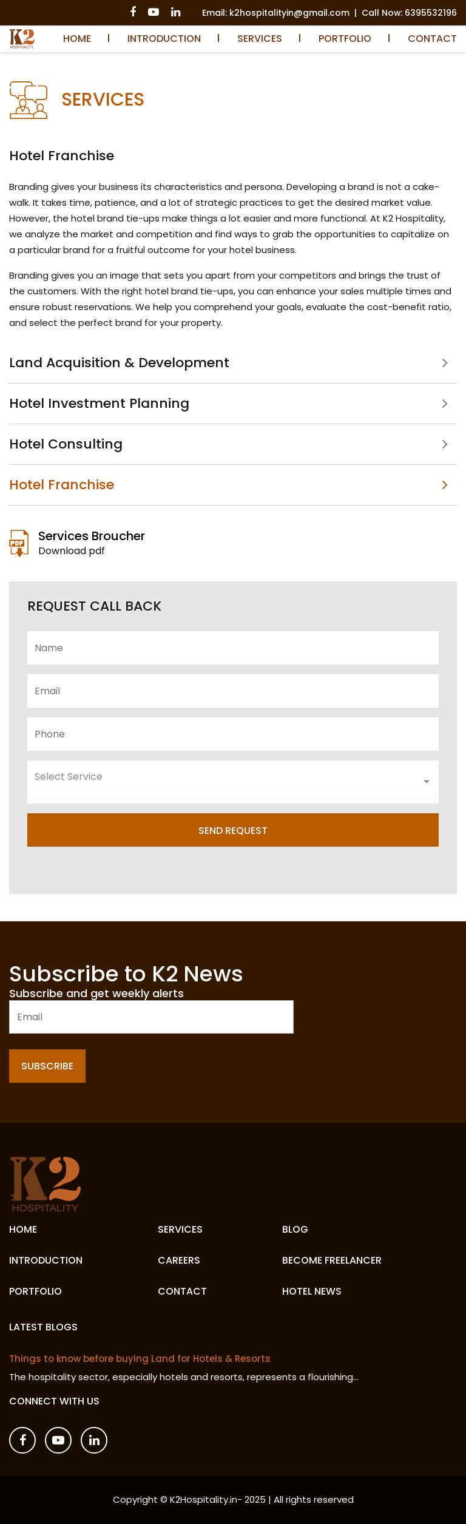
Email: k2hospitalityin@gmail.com (276, 13)
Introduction (164, 39)
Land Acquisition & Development (119, 363)
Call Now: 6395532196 (409, 13)
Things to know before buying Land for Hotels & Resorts (140, 1358)
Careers (179, 1260)
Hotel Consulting (66, 444)
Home (77, 39)
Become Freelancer (332, 1260)
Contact (432, 39)
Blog (295, 1229)
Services (259, 39)
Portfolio (345, 39)
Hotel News (312, 1291)
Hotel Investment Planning (99, 403)
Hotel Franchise (61, 484)
